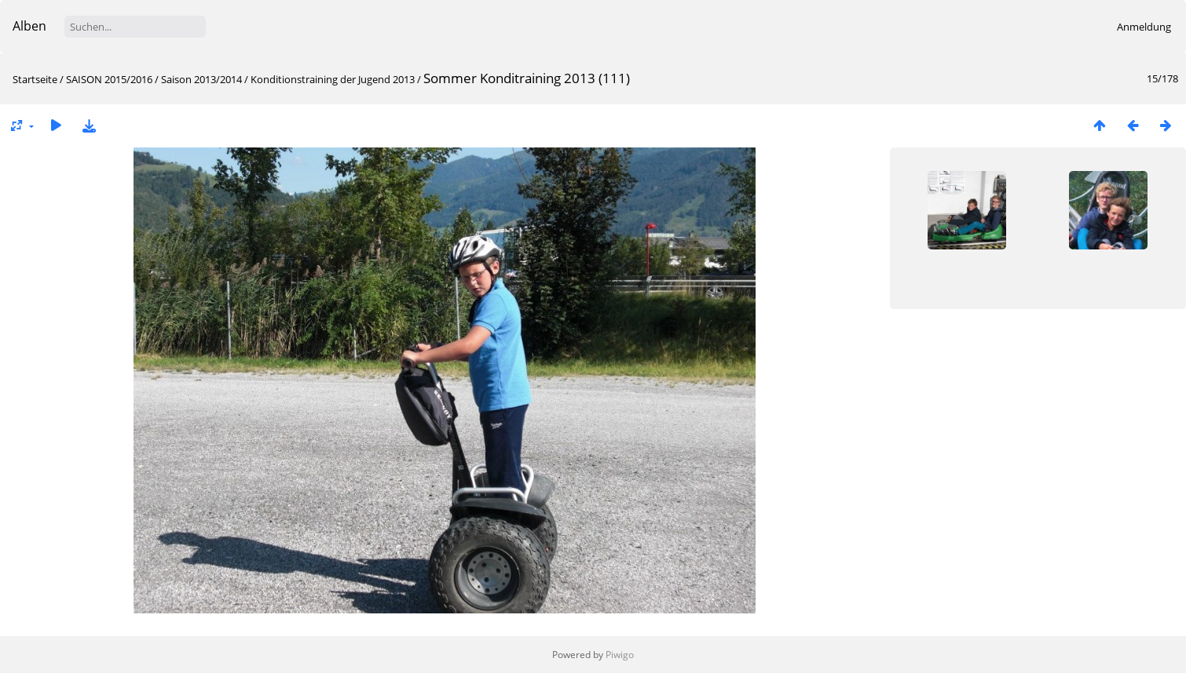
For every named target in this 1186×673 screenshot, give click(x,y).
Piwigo (620, 654)
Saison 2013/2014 (201, 79)
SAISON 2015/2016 (109, 79)
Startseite (35, 79)
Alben (29, 26)
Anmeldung (1144, 27)
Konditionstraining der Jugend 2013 (333, 79)
